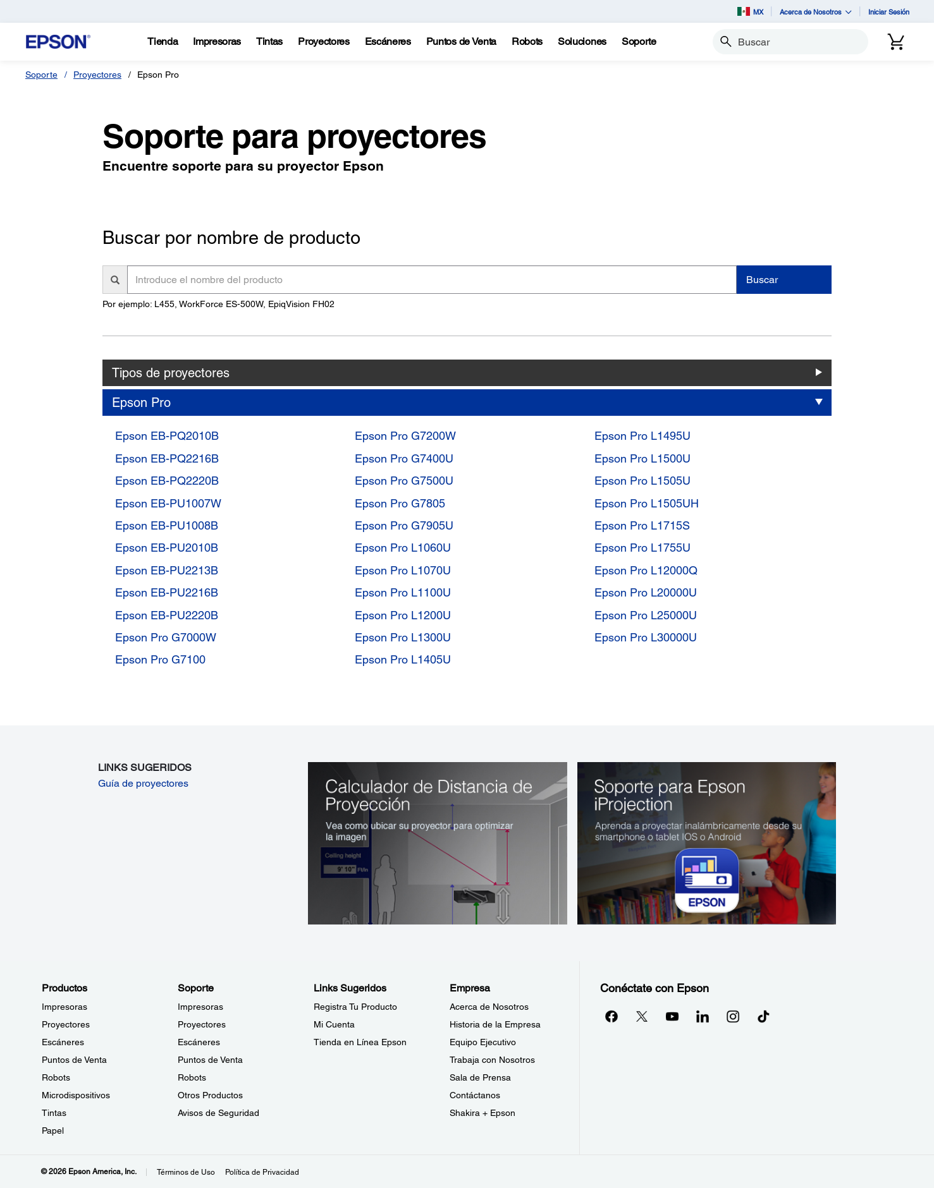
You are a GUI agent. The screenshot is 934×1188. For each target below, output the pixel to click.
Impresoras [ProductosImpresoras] (64, 1007)
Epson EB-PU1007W (168, 503)
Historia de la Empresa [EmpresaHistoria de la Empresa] (495, 1024)
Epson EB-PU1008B (166, 525)
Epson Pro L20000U (645, 592)
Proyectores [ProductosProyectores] (66, 1024)
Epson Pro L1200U (403, 615)
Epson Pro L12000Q (645, 570)
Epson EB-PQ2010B (167, 435)
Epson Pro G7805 (400, 503)
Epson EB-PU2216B (166, 592)
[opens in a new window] (763, 1016)
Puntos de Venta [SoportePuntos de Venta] (210, 1060)
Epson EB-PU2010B (166, 547)
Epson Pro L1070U (403, 570)
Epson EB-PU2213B (166, 570)
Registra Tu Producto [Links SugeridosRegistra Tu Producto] (355, 1007)
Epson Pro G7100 (160, 659)
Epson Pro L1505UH (646, 503)
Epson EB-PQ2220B (167, 480)
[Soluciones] (582, 42)
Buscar (762, 280)
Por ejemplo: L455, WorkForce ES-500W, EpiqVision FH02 (218, 304)
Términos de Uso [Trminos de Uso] (186, 1172)
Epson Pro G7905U (404, 525)
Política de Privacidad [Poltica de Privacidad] (262, 1172)
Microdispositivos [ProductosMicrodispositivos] (76, 1095)
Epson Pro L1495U (642, 435)
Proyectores (97, 75)
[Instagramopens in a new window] (733, 1016)
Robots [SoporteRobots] (192, 1077)
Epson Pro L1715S (642, 525)
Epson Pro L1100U (403, 592)
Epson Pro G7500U (404, 480)
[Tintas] (269, 42)
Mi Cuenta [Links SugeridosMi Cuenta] (334, 1024)
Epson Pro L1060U (403, 547)
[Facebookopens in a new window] (611, 1016)
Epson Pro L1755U (642, 547)
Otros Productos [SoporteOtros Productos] (210, 1095)
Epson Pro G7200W (405, 435)
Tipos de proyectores (171, 372)
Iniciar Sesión (888, 12)
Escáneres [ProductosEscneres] (63, 1042)
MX (750, 11)
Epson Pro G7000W (165, 637)
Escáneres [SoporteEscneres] (199, 1042)
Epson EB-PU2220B (166, 615)
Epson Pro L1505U (642, 480)
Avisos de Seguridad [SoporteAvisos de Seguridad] (218, 1113)
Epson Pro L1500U (642, 458)
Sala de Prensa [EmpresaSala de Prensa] (480, 1077)
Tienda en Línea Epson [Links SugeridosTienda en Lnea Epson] (360, 1042)
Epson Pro (141, 402)
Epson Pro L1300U (403, 637)
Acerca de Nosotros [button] (816, 12)
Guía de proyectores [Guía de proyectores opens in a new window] (143, 783)
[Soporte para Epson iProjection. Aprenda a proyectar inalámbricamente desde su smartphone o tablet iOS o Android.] (707, 842)
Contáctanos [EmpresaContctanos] (475, 1095)
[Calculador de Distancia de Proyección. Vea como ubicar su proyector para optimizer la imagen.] (437, 842)
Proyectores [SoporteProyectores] (202, 1024)
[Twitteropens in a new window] (641, 1016)
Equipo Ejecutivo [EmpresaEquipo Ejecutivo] (483, 1042)
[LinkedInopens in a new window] (702, 1016)
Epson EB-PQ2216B (167, 458)
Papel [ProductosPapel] (53, 1130)
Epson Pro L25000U (645, 615)
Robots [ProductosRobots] (56, 1077)
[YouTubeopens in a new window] (672, 1016)
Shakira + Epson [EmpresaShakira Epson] (482, 1113)
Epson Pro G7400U (404, 458)
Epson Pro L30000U (645, 637)
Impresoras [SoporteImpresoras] (200, 1007)
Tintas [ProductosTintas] (54, 1113)
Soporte (41, 75)
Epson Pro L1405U (403, 659)
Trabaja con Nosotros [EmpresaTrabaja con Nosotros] (492, 1060)
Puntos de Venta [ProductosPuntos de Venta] (74, 1060)
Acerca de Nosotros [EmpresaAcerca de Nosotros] (489, 1007)
